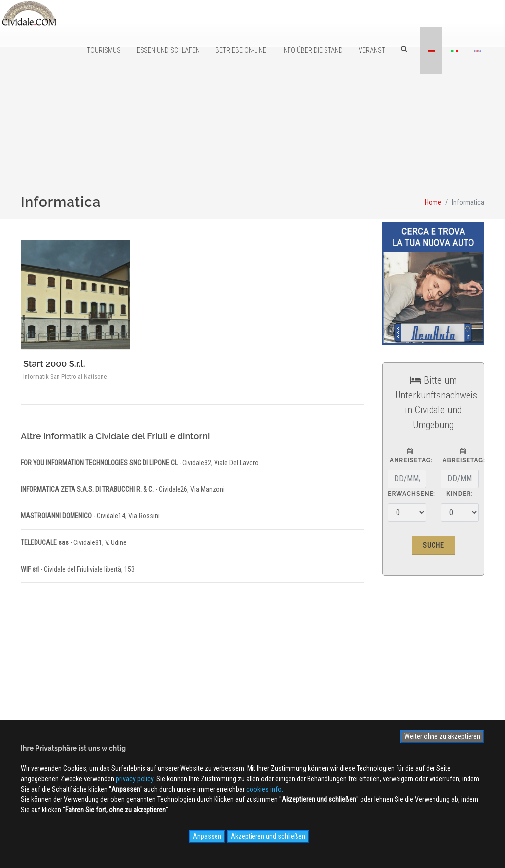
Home (433, 202)
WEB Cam (251, 682)
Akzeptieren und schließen (268, 836)
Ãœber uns (149, 682)
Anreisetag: (410, 456)
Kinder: (459, 493)
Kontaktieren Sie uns (162, 711)
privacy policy (134, 779)
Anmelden (413, 674)
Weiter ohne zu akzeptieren (442, 736)
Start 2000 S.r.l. (54, 364)
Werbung (146, 696)
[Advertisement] (252, 143)
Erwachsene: (411, 493)
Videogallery (255, 711)
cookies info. (264, 789)
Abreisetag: (463, 456)
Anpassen (207, 836)
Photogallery (256, 696)
